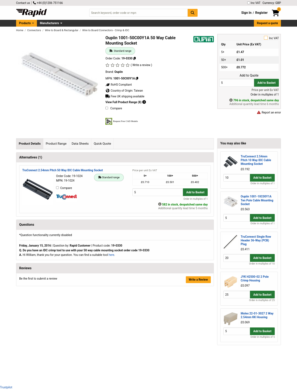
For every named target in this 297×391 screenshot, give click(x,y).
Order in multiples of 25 (262, 300)
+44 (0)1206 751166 (48, 3)
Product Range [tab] (56, 143)
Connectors (34, 30)
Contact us (23, 3)
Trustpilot (6, 387)
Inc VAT (253, 2)
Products (25, 23)
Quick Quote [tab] (102, 143)
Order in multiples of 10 (262, 263)
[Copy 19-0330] (134, 58)
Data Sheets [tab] (80, 143)
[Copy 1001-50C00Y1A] (137, 78)
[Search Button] (193, 13)
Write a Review (198, 371)
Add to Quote (249, 75)
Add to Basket (266, 82)
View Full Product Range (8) (125, 102)
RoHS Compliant (118, 84)
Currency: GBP (272, 2)
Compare (113, 108)
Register (261, 13)
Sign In (246, 13)
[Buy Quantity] (236, 82)
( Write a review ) (141, 65)
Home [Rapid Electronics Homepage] (20, 30)
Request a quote (267, 23)
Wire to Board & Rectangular (62, 30)
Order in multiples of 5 (262, 336)
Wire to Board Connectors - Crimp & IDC (105, 30)
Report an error (269, 112)
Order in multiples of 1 (195, 290)
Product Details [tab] (30, 143)
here (111, 346)
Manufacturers (49, 23)
